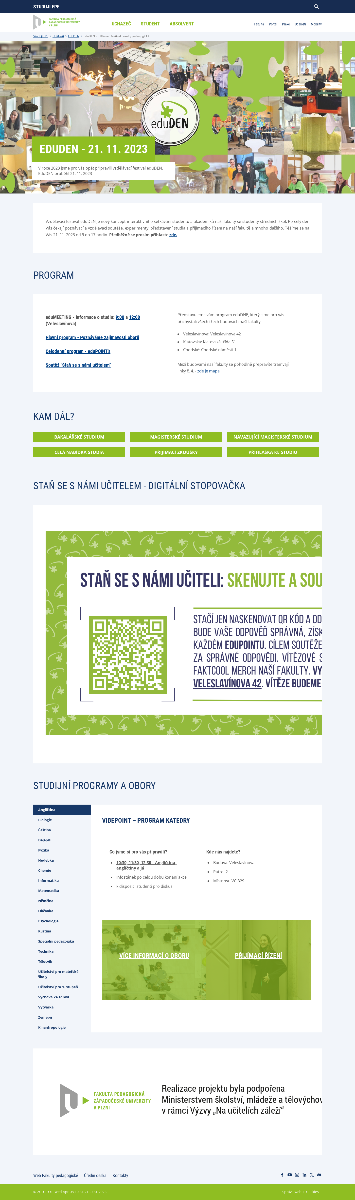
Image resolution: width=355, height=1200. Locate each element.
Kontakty (120, 1175)
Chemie (44, 870)
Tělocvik (45, 961)
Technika (45, 951)
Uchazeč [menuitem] (121, 24)
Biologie (45, 819)
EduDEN (73, 36)
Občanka (45, 911)
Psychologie (48, 921)
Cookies (312, 1191)
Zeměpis (45, 1017)
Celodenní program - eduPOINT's (78, 351)
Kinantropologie (52, 1027)
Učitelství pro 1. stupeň (58, 987)
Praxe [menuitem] (286, 24)
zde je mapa (208, 371)
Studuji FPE (46, 7)
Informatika (48, 880)
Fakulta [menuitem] (259, 24)
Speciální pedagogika (56, 941)
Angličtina (46, 809)
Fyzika (43, 850)
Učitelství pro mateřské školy (58, 974)
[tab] (62, 810)
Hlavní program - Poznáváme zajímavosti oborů (92, 337)
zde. (173, 234)
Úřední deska (95, 1175)
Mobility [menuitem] (316, 24)
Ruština (44, 931)
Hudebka (46, 860)
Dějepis (44, 840)
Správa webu (293, 1191)
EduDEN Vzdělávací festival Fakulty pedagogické (116, 36)
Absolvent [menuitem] (182, 24)
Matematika (48, 890)
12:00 (134, 317)
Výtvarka (45, 1007)
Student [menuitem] (150, 24)
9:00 (120, 317)
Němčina (45, 900)
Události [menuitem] (300, 24)
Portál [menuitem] (273, 24)
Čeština (44, 830)
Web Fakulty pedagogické (55, 1175)
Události (58, 36)
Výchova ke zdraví (53, 997)
